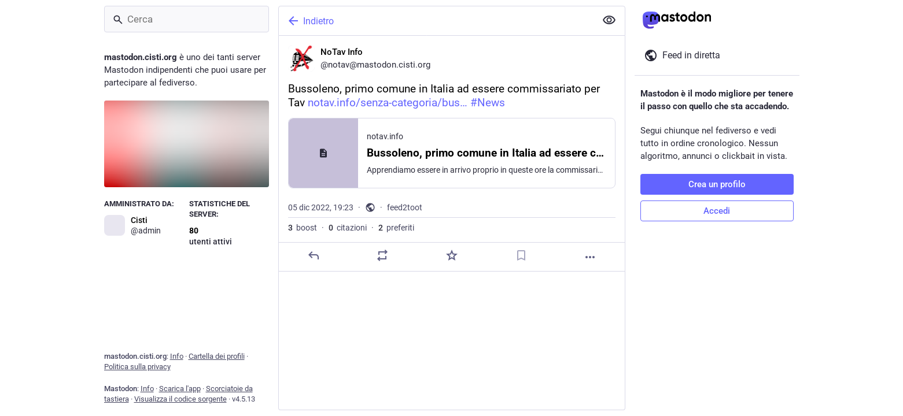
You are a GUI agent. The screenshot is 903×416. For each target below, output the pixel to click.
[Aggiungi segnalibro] (521, 255)
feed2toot (404, 207)
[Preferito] (451, 255)
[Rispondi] (313, 255)
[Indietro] (436, 20)
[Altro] (590, 257)
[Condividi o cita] (382, 255)
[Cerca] (186, 19)
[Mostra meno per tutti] (609, 20)
